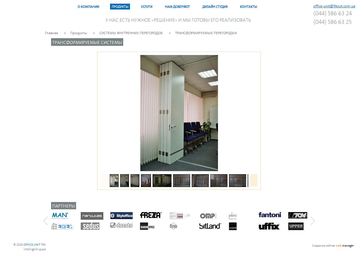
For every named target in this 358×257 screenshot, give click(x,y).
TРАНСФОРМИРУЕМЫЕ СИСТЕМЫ (87, 42)
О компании (88, 6)
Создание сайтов (323, 245)
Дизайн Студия (214, 6)
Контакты (248, 6)
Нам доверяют (177, 6)
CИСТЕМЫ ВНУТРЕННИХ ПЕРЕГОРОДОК (131, 32)
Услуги (146, 6)
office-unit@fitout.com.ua (334, 6)
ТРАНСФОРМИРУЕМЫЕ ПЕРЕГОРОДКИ (206, 32)
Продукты (120, 6)
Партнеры (63, 205)
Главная (51, 32)
